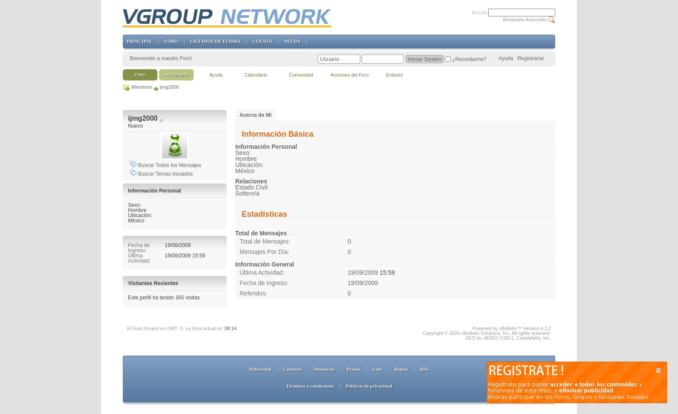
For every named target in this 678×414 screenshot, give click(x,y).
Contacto (292, 369)
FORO (171, 41)
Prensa (354, 369)
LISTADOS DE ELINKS (215, 41)
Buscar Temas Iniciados (161, 174)
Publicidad (260, 369)
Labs (378, 369)
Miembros (141, 87)
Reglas (401, 369)
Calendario (255, 74)
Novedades (176, 75)
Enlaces (394, 74)
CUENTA (262, 41)
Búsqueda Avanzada (525, 19)
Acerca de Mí (256, 115)
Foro (140, 75)
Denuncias (324, 369)
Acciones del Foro (349, 74)
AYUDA (292, 41)
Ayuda (506, 58)
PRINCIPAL (140, 41)
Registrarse (531, 58)
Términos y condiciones (310, 385)
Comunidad (301, 74)
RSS (424, 369)
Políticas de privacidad (369, 385)
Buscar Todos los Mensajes (165, 165)
